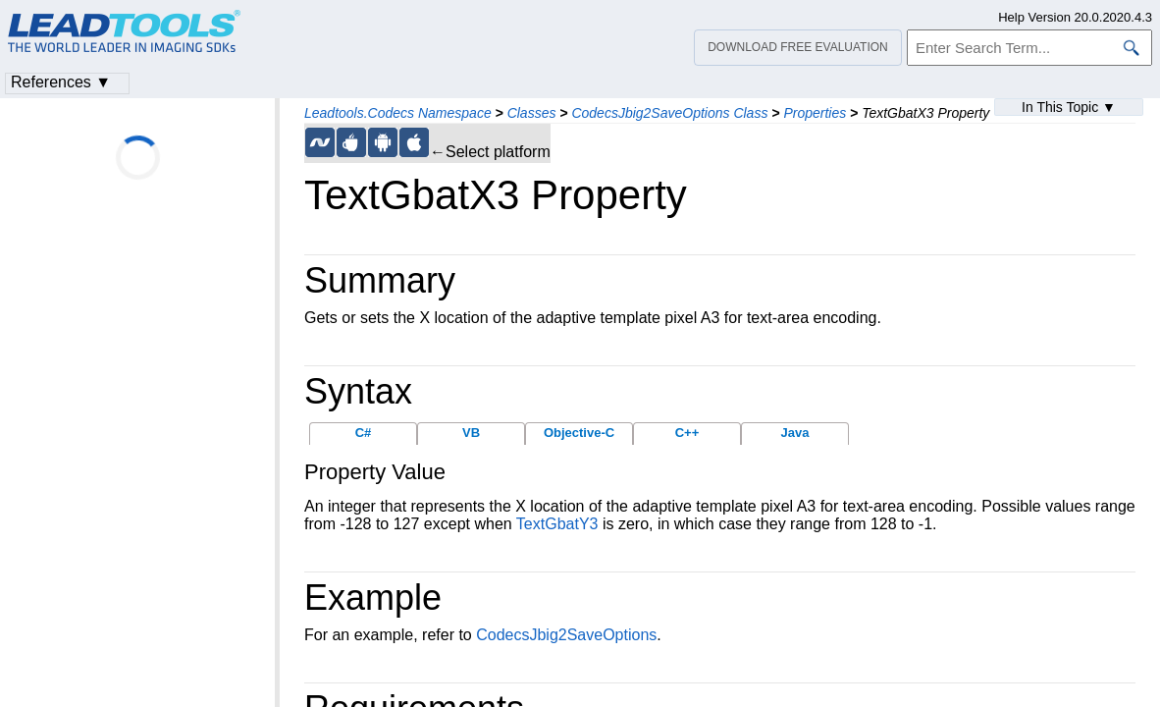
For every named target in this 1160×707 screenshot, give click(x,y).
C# (363, 432)
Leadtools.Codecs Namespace (398, 113)
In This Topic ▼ (1069, 107)
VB (471, 432)
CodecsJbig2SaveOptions (566, 634)
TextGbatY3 (557, 524)
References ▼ (61, 82)
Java (795, 432)
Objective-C (579, 432)
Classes (531, 113)
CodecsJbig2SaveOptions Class (669, 113)
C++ (687, 432)
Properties (814, 113)
